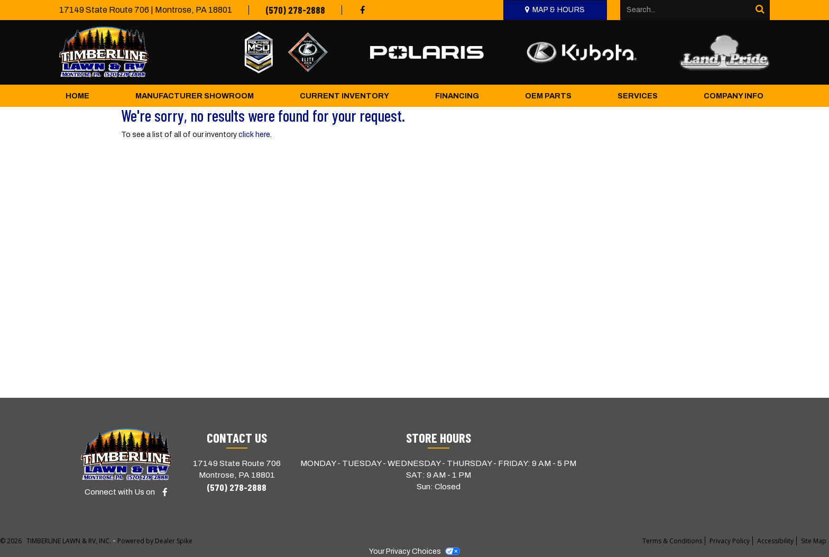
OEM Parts (548, 96)
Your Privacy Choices (414, 551)
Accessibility (775, 540)
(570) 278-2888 (295, 10)
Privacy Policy (730, 540)
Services (638, 96)
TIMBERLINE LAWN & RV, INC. (69, 540)
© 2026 (13, 540)
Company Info (733, 96)
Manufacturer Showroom (194, 96)
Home (77, 96)
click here (254, 135)
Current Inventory (344, 96)
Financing (457, 96)
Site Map (813, 540)
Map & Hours (558, 10)
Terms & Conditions (672, 540)
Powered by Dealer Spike (154, 540)
